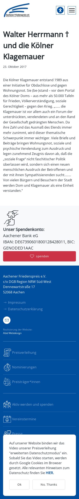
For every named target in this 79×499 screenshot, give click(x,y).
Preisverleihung (19, 352)
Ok (19, 484)
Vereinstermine (19, 419)
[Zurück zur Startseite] (17, 10)
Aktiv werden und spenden (28, 404)
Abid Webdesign (12, 333)
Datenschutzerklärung (23, 309)
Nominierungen (20, 367)
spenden (39, 256)
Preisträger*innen (21, 382)
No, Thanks (49, 484)
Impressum (14, 302)
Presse (13, 434)
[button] (72, 10)
